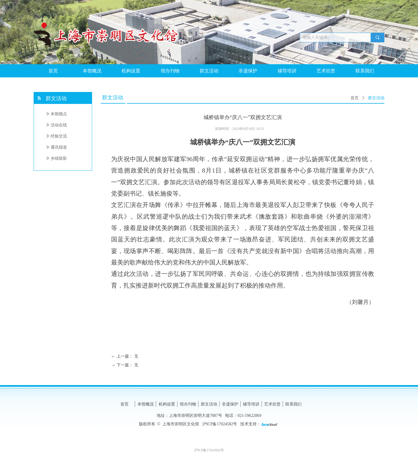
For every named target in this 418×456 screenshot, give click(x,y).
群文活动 (376, 98)
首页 (354, 98)
